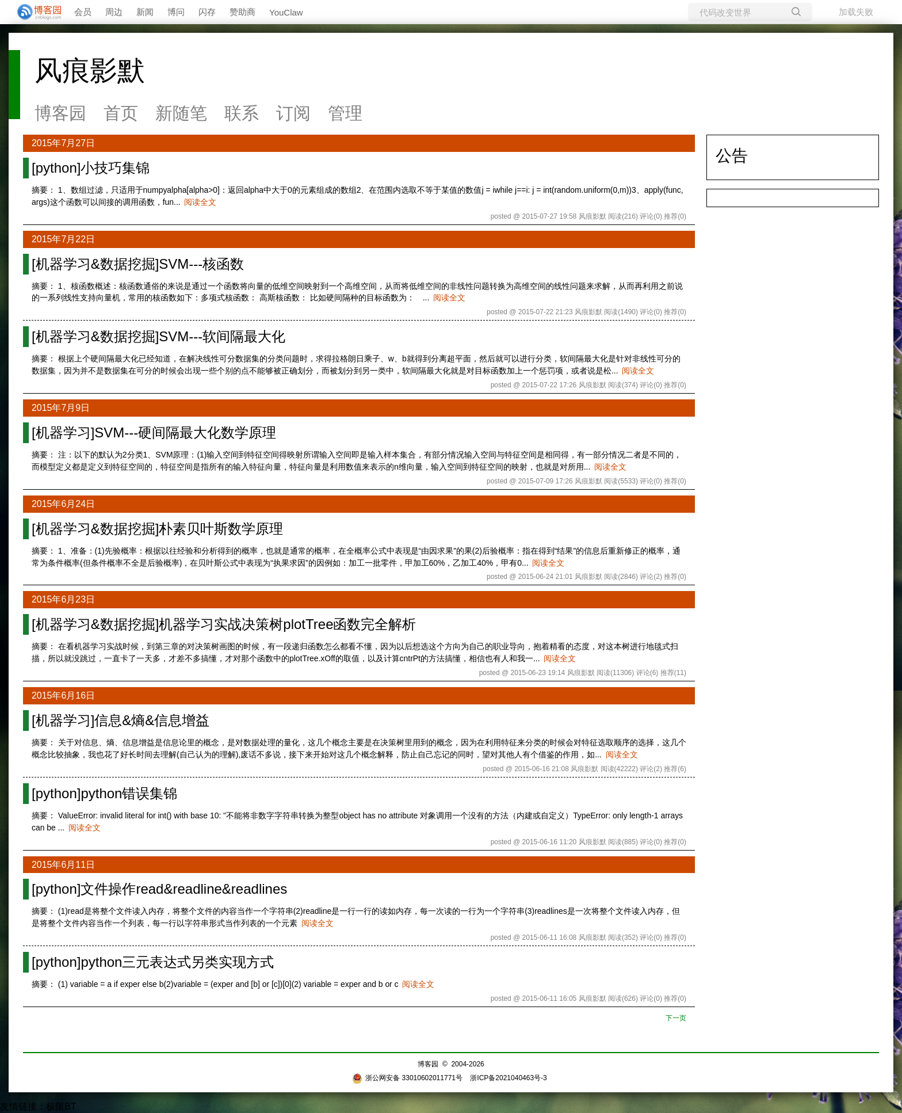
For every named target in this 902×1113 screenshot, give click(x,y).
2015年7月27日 (63, 143)
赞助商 (242, 12)
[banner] (35, 12)
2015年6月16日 (63, 695)
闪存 (207, 12)
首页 (121, 113)
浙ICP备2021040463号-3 (508, 1078)
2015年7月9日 (61, 408)
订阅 (293, 113)
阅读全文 (200, 202)
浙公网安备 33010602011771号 (407, 1078)
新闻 (145, 12)
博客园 (60, 113)
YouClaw (286, 12)
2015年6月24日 (63, 504)
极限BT (61, 1106)
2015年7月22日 (63, 239)
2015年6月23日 (63, 599)
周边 (114, 12)
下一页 (676, 1018)
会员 (82, 12)
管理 (345, 113)
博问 (176, 12)
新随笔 (181, 113)
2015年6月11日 (63, 865)
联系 (241, 113)
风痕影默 (90, 70)
